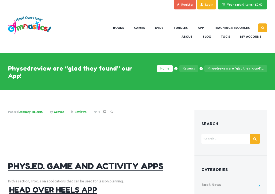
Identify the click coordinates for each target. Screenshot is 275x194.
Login (209, 4)
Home (164, 68)
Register (187, 4)
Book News (211, 184)
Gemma (59, 111)
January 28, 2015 (31, 111)
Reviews (189, 68)
